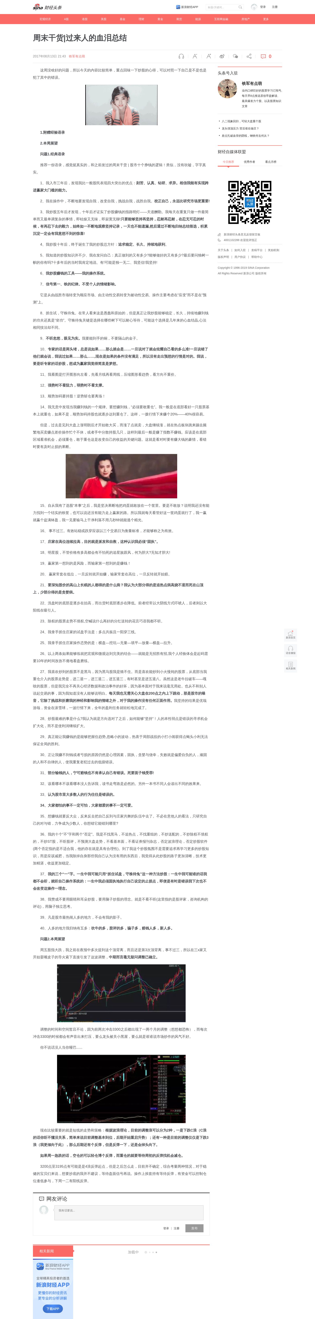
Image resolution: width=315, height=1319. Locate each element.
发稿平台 (257, 250)
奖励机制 (273, 250)
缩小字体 (194, 56)
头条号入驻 (228, 73)
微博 (221, 56)
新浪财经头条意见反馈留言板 (242, 234)
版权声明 (223, 257)
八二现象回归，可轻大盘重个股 (241, 121)
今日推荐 (228, 161)
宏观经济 (45, 19)
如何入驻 (240, 250)
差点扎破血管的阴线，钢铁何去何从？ (246, 135)
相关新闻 (46, 1251)
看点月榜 (270, 161)
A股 (66, 19)
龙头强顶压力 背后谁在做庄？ (240, 128)
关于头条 (223, 250)
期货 (179, 19)
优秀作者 (249, 161)
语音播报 (181, 56)
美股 (103, 19)
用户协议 (240, 257)
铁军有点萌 (77, 56)
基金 (122, 19)
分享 (248, 56)
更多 (266, 19)
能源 (198, 19)
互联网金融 (221, 19)
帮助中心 (257, 257)
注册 (275, 6)
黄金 (160, 19)
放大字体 (208, 56)
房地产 (245, 19)
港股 (85, 19)
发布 (194, 1228)
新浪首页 (291, 635)
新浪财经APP (189, 7)
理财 (141, 19)
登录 (166, 1228)
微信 (235, 56)
